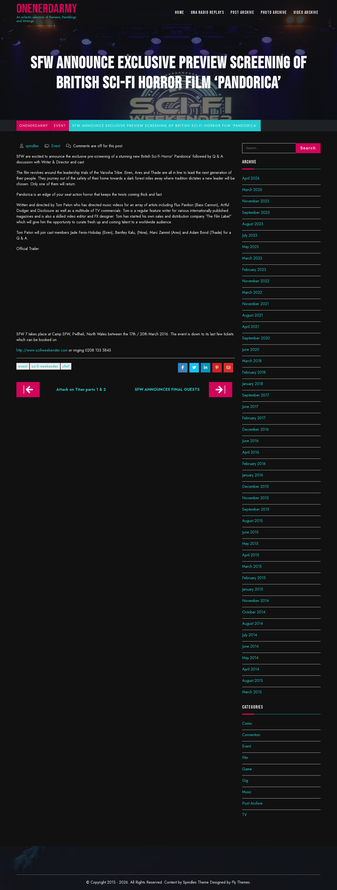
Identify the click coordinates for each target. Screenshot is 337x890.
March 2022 (252, 292)
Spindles (190, 882)
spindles (32, 146)
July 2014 (249, 635)
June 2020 (250, 349)
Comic (247, 723)
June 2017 (250, 406)
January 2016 (252, 475)
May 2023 (250, 246)
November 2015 (255, 498)
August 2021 (252, 315)
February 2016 (254, 463)
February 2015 (254, 578)
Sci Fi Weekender (45, 366)
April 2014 (250, 669)
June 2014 (250, 646)
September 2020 (256, 338)
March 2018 (252, 361)
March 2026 (252, 189)
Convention (251, 735)
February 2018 (254, 372)
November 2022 (255, 281)
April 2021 (250, 326)
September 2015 (255, 509)
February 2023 (254, 269)
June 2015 (250, 532)
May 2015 (250, 543)
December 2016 (255, 429)
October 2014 (253, 612)
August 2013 (252, 680)
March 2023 (252, 258)
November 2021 (255, 304)
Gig (245, 780)
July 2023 (249, 235)
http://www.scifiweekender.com (41, 350)
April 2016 (250, 452)
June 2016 (250, 441)
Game (247, 769)
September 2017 (255, 395)
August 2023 (252, 224)
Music (246, 792)
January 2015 (252, 589)
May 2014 (250, 657)
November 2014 (255, 600)
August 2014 (252, 623)
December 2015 (255, 486)
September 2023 (256, 212)
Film (245, 757)
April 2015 (250, 555)
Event (55, 146)
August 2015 (252, 520)
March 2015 (252, 566)
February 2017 (253, 418)
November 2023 (255, 201)
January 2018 (252, 383)
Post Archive (252, 803)
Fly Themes (241, 882)
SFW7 (66, 366)
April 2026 (251, 178)
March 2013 (252, 692)
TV (244, 814)
